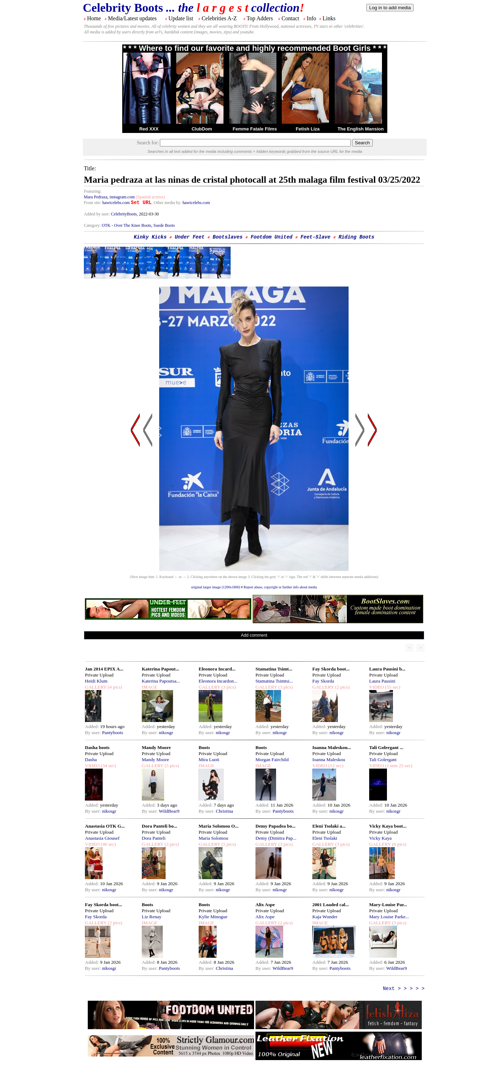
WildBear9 (169, 811)
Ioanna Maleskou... (331, 747)
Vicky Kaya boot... (387, 826)
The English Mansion (361, 129)
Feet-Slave (315, 237)
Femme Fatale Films (255, 129)
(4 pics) (114, 687)
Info (311, 18)
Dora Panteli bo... (159, 826)
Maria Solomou (213, 838)
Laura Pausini (382, 681)
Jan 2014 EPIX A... (104, 669)
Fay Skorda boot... (331, 669)
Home (94, 18)
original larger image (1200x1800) (215, 587)
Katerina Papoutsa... (161, 681)
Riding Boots (357, 237)
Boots (204, 747)
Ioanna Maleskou (328, 759)
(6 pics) (398, 844)
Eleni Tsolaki (324, 838)
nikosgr (166, 732)
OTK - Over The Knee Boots (126, 225)
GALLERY (96, 687)
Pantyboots (112, 732)
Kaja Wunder (325, 916)
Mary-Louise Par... (388, 904)
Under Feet (190, 237)
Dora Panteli (154, 838)
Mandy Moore (156, 747)
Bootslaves (228, 237)
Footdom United (271, 237)
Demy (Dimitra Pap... (275, 838)
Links (329, 18)
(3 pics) (228, 687)
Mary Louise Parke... (389, 916)
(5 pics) (171, 765)
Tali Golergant (383, 759)
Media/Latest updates (132, 18)
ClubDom (202, 129)
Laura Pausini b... (387, 669)
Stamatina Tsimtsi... (274, 681)
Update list (180, 18)
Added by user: (97, 214)
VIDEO (376, 687)
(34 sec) (107, 765)
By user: (93, 732)
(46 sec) (107, 844)
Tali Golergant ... (386, 747)
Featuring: (92, 191)
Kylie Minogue (213, 916)
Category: (93, 225)
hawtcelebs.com (116, 202)
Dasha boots (97, 747)
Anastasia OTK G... (105, 826)
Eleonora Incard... (217, 669)
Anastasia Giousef (102, 838)
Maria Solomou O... (218, 826)
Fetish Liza (307, 129)
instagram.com (122, 196)
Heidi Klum (96, 681)
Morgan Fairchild (272, 759)
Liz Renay (151, 916)
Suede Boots (164, 225)
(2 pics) (342, 687)
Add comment (254, 635)
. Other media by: (167, 202)
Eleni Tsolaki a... (329, 826)
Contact (290, 18)
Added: (92, 726)
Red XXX (148, 129)
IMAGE (149, 687)
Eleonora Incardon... (218, 681)
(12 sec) (335, 765)
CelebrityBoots (124, 214)
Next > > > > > (404, 988)
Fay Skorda (323, 681)
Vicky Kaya (380, 838)
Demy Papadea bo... (275, 826)
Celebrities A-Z (219, 18)
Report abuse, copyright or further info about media (280, 587)
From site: (92, 202)
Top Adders (260, 18)
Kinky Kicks (150, 237)
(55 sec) (392, 687)
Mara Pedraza (95, 196)
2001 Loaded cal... (330, 904)
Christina (224, 811)
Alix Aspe (265, 904)
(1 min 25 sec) (398, 765)
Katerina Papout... (160, 669)
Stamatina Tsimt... (273, 669)
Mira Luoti (209, 759)
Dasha (91, 759)
